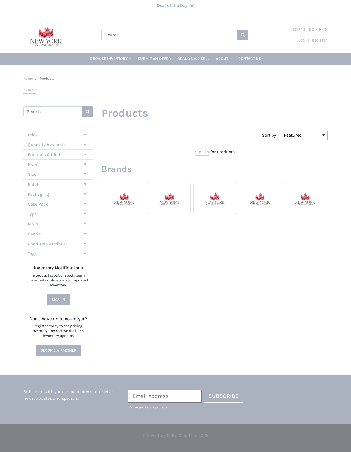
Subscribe (223, 396)
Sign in (202, 151)
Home (28, 78)
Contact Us (249, 58)
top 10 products (310, 29)
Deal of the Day (175, 5)
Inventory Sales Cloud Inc (172, 435)
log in (304, 40)
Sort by (269, 135)
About (224, 58)
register (320, 40)
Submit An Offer (154, 58)
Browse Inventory (110, 58)
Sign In (58, 299)
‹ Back (29, 90)
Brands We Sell (193, 58)
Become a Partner (58, 350)
